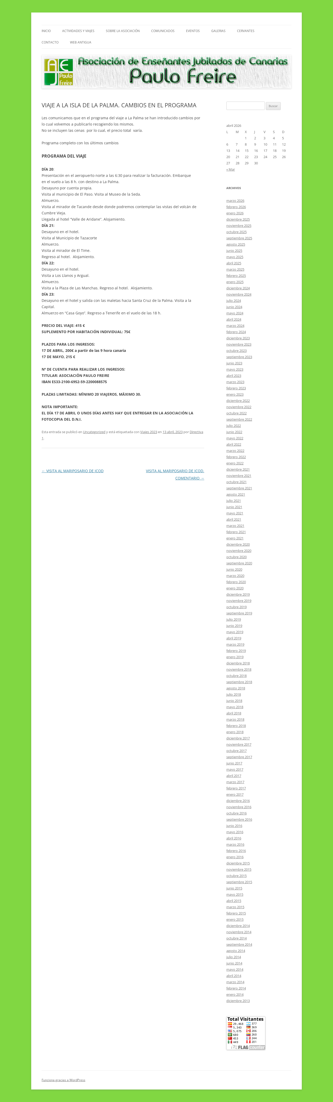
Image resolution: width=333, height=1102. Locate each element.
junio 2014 (234, 963)
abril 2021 (233, 519)
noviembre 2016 (238, 807)
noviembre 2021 (238, 475)
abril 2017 (233, 775)
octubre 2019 (236, 607)
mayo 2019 (234, 632)
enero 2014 (235, 994)
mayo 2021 (234, 513)
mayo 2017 (234, 769)
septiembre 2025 (239, 238)
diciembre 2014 (238, 925)
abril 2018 (233, 713)
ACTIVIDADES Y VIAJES (78, 31)
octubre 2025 (236, 231)
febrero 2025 (236, 275)
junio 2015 (234, 888)
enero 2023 (235, 394)
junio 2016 (234, 825)
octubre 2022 (236, 413)
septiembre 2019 (239, 613)
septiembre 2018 (239, 682)
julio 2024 (233, 300)
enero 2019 (235, 657)
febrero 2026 (236, 206)
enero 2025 (235, 281)
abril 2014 (233, 975)
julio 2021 (233, 500)
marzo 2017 (235, 782)
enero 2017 (235, 794)
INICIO (46, 31)
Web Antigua (80, 42)
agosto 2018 (235, 688)
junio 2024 (234, 306)
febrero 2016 (236, 850)
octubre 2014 (236, 938)
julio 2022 (233, 425)
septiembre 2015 (239, 882)
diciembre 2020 (238, 544)
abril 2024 (233, 319)
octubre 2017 (236, 750)
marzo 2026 (235, 200)
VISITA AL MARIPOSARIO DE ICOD (73, 470)
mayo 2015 (234, 894)
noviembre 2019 (238, 600)
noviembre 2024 (238, 294)
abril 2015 (233, 900)
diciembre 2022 (238, 400)
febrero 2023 (236, 388)
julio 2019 (233, 619)
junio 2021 (234, 507)
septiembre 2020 (239, 563)
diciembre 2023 (238, 338)
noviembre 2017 (238, 744)
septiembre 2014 (239, 944)
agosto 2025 (235, 244)
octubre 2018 (236, 675)
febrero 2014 (236, 988)
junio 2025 (234, 250)
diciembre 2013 (238, 1000)
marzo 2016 (235, 844)
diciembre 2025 (238, 219)
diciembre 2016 (238, 800)
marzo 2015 (235, 907)
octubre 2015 (236, 875)
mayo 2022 (234, 438)
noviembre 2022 (238, 406)
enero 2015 (235, 919)
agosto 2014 (235, 950)
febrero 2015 (236, 913)
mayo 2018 (234, 707)
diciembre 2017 (238, 738)
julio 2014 (233, 957)
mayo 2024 (234, 313)
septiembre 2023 (239, 356)
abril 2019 (233, 638)
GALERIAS (218, 31)
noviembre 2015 (238, 869)
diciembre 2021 (238, 469)
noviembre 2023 (238, 344)
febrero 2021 (236, 532)
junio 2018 (234, 700)
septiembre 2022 (239, 419)
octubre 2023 (236, 350)
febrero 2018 (236, 725)
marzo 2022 (235, 450)
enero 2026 (235, 213)
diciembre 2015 (238, 863)
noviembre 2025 (238, 225)
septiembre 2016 (239, 819)
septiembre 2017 (239, 757)
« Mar (230, 169)
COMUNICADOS (163, 31)
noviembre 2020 (238, 550)
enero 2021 (235, 538)
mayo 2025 (234, 256)
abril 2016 (233, 838)
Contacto (50, 42)
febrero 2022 (236, 457)
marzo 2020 (235, 575)
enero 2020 (235, 588)
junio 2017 (234, 763)
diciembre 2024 (238, 288)
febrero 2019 (236, 650)
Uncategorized (94, 431)
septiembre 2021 (239, 488)
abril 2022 (233, 444)
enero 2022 (235, 463)
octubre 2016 (236, 813)
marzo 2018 (235, 719)
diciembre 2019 (238, 594)
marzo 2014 (235, 982)
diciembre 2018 (238, 663)
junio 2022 (234, 431)
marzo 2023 (235, 381)
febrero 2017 (236, 788)
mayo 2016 (234, 832)
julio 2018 (233, 694)
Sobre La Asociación (123, 31)
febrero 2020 (236, 582)
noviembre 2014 (238, 932)
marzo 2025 (235, 269)
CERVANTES (245, 31)
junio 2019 (234, 625)
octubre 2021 (236, 482)
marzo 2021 (235, 525)
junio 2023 (234, 363)
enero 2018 (235, 732)
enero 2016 (235, 857)
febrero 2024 (236, 331)
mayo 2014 (234, 969)
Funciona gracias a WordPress (63, 1080)
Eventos (193, 31)
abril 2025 (233, 263)
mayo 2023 (234, 369)
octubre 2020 (236, 557)
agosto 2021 (235, 494)
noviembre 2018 (238, 669)
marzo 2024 (235, 325)
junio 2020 (234, 569)
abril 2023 (233, 375)
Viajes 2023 (148, 431)
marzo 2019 (235, 644)
